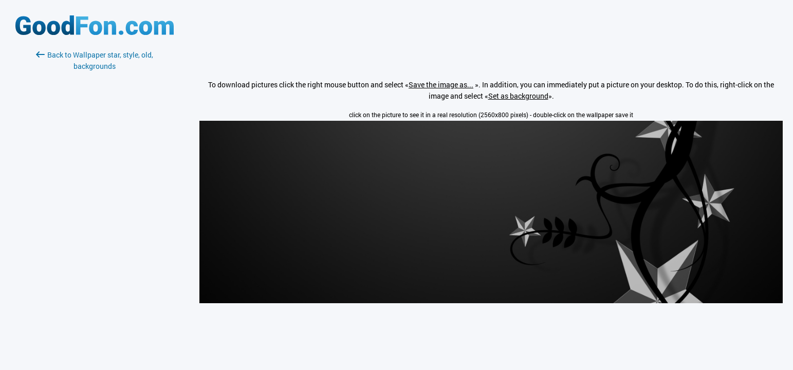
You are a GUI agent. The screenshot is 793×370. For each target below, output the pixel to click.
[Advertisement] (94, 194)
